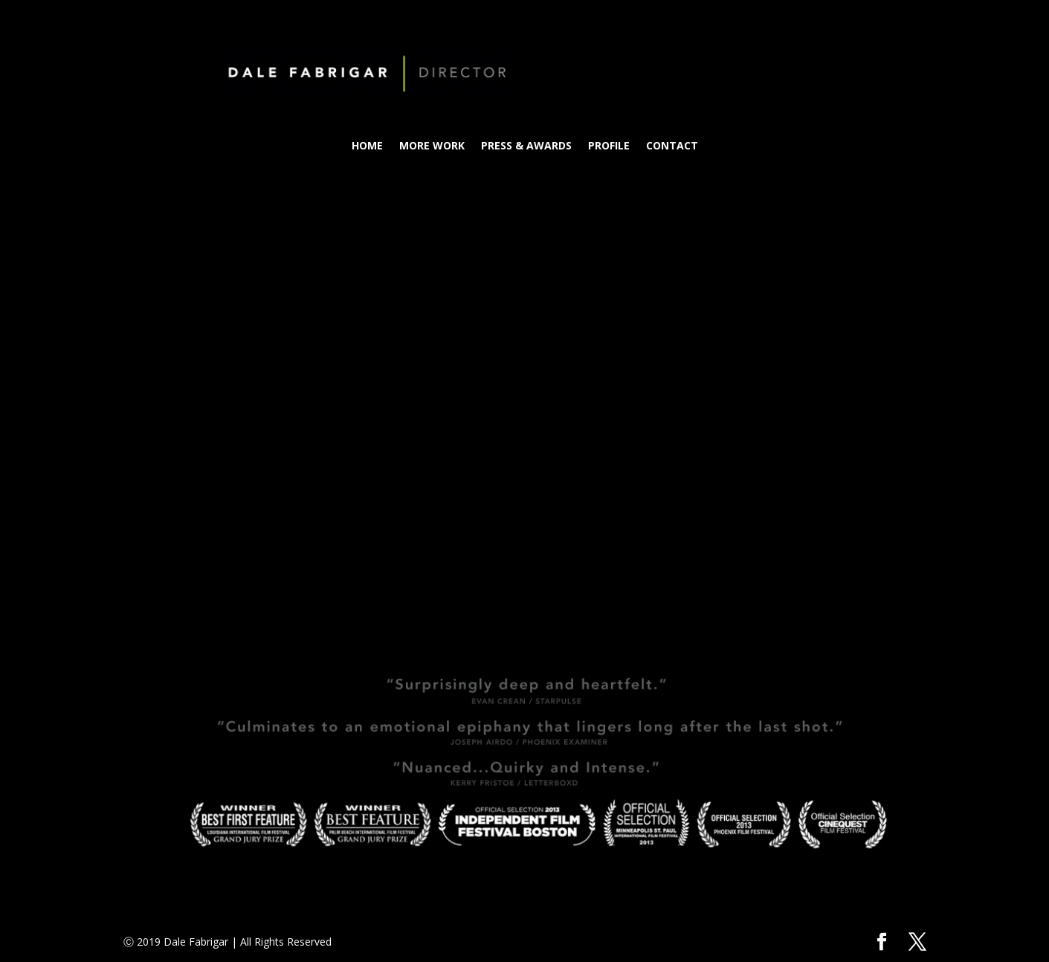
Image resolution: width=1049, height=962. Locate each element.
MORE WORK (432, 146)
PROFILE (609, 146)
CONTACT (672, 146)
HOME (367, 146)
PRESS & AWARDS (526, 146)
